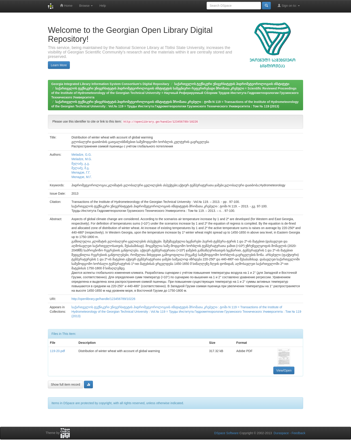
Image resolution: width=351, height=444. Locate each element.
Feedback (298, 433)
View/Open (283, 370)
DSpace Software (226, 433)
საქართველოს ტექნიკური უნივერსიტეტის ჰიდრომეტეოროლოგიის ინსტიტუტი (231, 84)
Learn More (59, 65)
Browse (86, 5)
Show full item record (65, 384)
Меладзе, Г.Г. (80, 172)
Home (66, 5)
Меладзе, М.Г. (81, 177)
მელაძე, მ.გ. (80, 168)
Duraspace (281, 433)
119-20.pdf (57, 351)
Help (102, 5)
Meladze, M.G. (81, 159)
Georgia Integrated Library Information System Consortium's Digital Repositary (110, 84)
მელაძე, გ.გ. (80, 163)
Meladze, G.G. (81, 154)
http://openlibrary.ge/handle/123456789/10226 (103, 299)
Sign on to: (289, 5)
